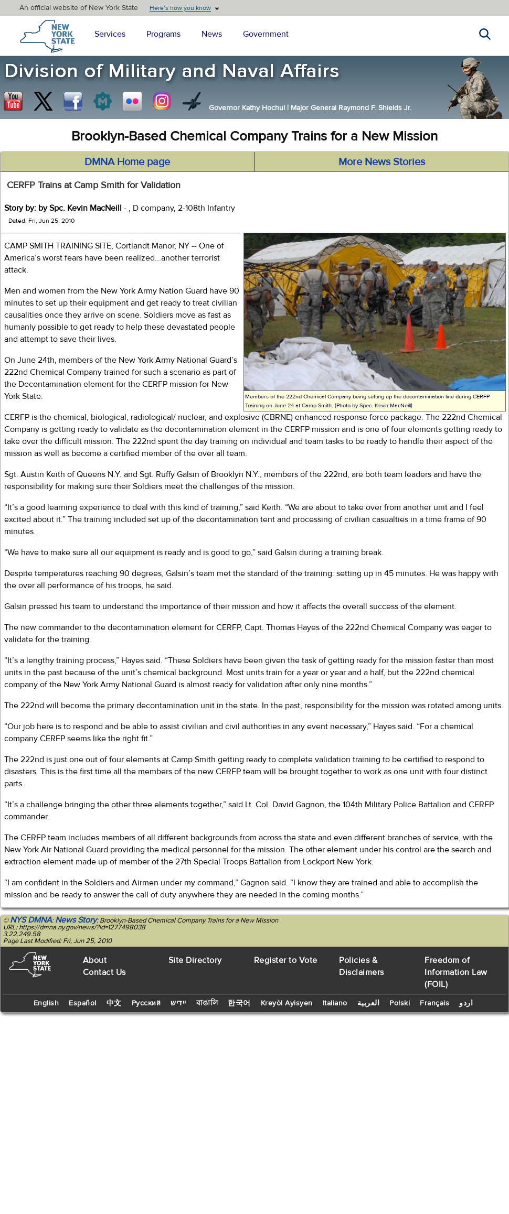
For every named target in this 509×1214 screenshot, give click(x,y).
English (46, 1003)
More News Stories (381, 161)
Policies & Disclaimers (361, 966)
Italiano (335, 1003)
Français (434, 1003)
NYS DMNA (31, 920)
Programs (163, 34)
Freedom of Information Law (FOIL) (456, 972)
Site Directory (195, 960)
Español (83, 1003)
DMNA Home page (127, 161)
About (95, 960)
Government (266, 34)
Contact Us (104, 972)
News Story (76, 920)
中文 (114, 1003)
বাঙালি (207, 1003)
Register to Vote (285, 960)
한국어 (239, 1003)
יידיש (178, 1003)
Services (109, 34)
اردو (466, 1003)
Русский (146, 1003)
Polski (399, 1003)
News (212, 34)
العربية (368, 1003)
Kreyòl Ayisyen (287, 1003)
